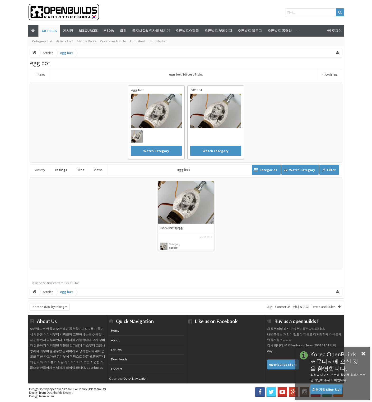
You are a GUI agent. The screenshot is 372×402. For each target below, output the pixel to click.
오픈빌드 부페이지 (218, 30)
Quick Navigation (135, 378)
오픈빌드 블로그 (250, 30)
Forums (116, 350)
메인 (33, 31)
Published (137, 41)
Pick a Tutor (71, 283)
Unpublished (158, 41)
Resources (88, 30)
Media (108, 30)
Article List (64, 41)
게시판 (68, 30)
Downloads (119, 359)
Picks (40, 74)
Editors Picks (86, 41)
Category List (42, 41)
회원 (123, 30)
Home (115, 330)
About (115, 340)
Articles (49, 31)
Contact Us (283, 307)
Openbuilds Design (59, 393)
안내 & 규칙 (301, 307)
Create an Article (113, 41)
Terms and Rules (323, 307)
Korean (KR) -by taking (48, 307)
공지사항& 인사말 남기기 (151, 30)
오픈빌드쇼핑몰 (187, 30)
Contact (116, 369)
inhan (50, 396)
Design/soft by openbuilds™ (68, 389)
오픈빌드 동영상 (280, 30)
